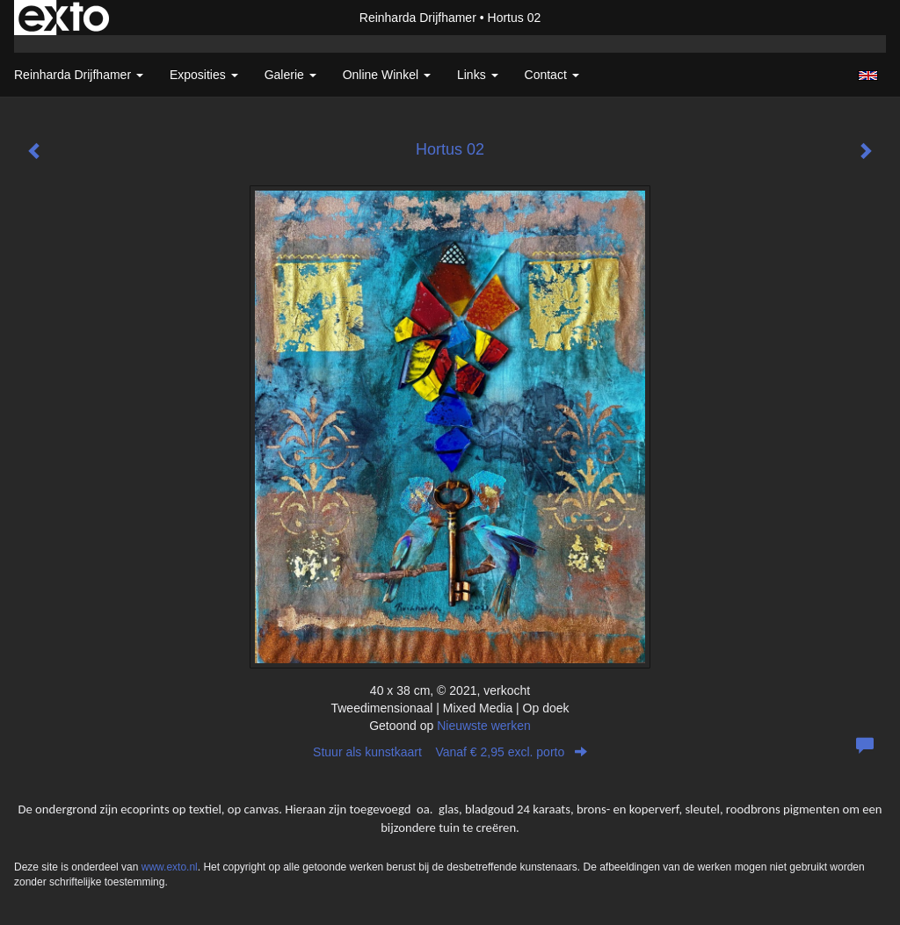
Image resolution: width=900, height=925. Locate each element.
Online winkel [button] (387, 75)
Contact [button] (552, 75)
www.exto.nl (170, 867)
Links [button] (477, 75)
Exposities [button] (204, 75)
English (868, 75)
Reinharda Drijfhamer (417, 18)
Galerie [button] (290, 75)
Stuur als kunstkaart (450, 752)
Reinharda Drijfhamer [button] (78, 75)
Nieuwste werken (484, 726)
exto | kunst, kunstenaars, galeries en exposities (63, 17)
